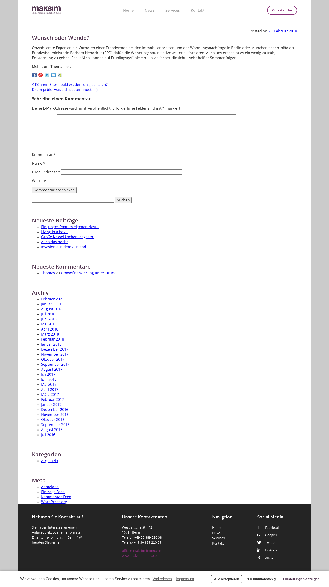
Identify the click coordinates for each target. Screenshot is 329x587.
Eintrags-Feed (53, 492)
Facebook (272, 527)
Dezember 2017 (54, 349)
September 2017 (55, 364)
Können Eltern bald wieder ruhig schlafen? (70, 84)
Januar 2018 (51, 344)
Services (172, 10)
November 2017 (55, 354)
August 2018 (51, 309)
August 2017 (51, 369)
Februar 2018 (52, 339)
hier (66, 66)
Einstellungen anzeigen (301, 579)
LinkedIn (271, 550)
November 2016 (55, 414)
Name (38, 163)
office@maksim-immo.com (142, 550)
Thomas (48, 273)
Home (128, 10)
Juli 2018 (48, 314)
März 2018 (50, 334)
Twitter (270, 542)
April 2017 (49, 389)
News (149, 10)
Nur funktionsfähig (261, 579)
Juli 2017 (48, 374)
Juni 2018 (49, 319)
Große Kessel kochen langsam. (67, 237)
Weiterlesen (162, 579)
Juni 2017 (49, 379)
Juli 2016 (48, 434)
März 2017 (50, 394)
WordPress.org (54, 502)
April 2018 (49, 329)
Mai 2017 (48, 384)
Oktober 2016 (52, 419)
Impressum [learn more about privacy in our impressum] (185, 579)
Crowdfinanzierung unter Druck (88, 273)
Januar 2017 (51, 404)
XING (269, 557)
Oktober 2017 (52, 359)
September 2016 (55, 424)
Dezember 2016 (54, 409)
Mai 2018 (48, 324)
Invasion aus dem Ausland (63, 247)
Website (39, 180)
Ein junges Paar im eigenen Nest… (70, 227)
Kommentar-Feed (56, 497)
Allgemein (49, 461)
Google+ (271, 535)
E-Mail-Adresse (46, 172)
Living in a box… (54, 232)
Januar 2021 (51, 304)
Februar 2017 (52, 399)
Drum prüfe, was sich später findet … (65, 89)
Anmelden (50, 487)
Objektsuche (282, 10)
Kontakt (197, 10)
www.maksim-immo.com (140, 555)
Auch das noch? (54, 242)
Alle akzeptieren (226, 579)
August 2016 (51, 429)
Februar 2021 (52, 299)
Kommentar (44, 154)
